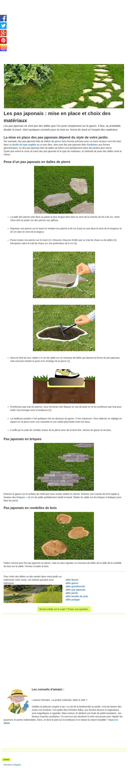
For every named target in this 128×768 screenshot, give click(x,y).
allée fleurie (72, 579)
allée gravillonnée (75, 586)
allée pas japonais (75, 589)
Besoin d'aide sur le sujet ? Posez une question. (64, 609)
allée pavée (72, 593)
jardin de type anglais (24, 144)
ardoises (93, 144)
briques (21, 497)
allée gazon (72, 583)
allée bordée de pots (77, 596)
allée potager (73, 599)
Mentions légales (12, 764)
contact (6, 759)
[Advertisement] (30, 23)
